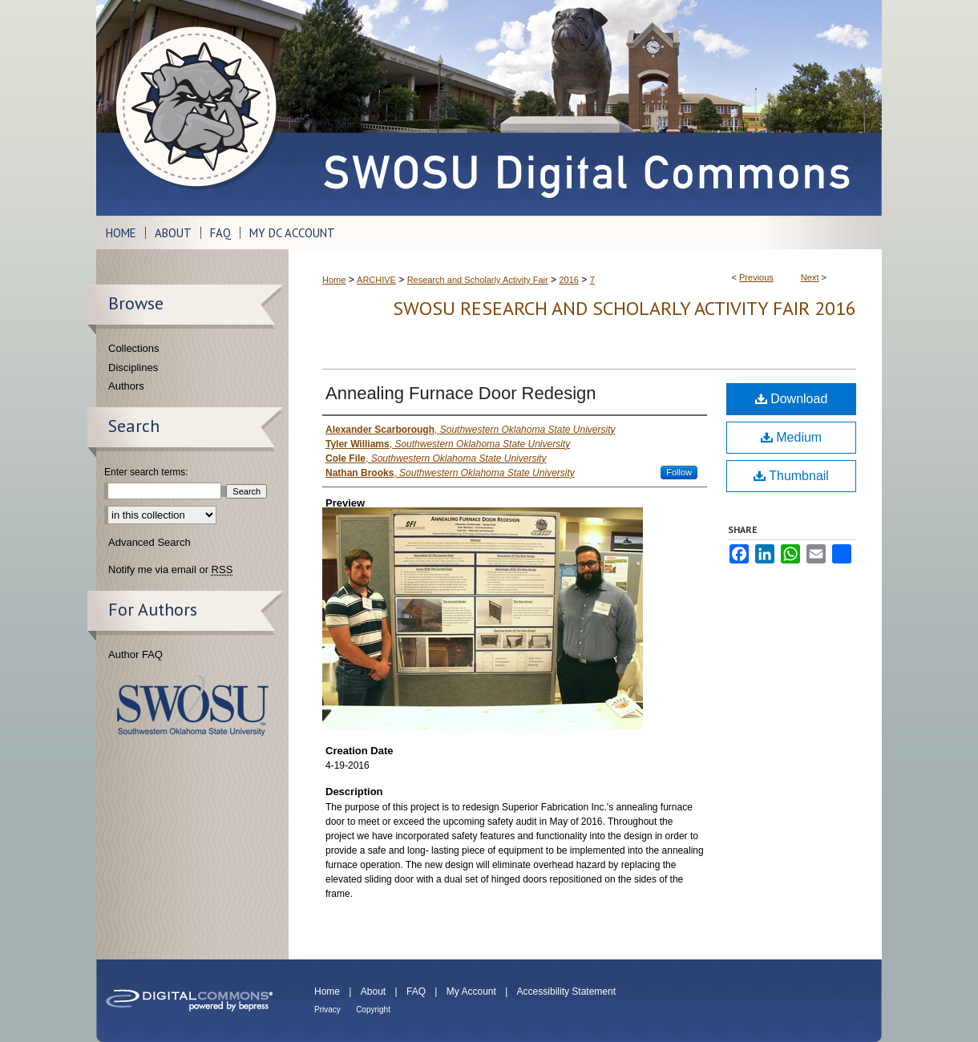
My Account (471, 991)
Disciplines (133, 367)
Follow (679, 472)
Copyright (373, 1009)
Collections (134, 348)
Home (334, 280)
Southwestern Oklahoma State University (193, 706)
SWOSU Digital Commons (585, 108)
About (373, 991)
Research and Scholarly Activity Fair (477, 280)
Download (791, 399)
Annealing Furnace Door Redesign (460, 393)
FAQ (416, 991)
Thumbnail (791, 476)
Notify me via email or (170, 569)
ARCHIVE (376, 280)
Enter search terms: (146, 472)
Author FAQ (135, 654)
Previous (756, 277)
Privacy (327, 1009)
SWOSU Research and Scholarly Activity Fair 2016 (624, 308)
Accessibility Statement (566, 991)
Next (810, 277)
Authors (126, 386)
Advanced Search (149, 542)
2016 (568, 280)
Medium (791, 437)
